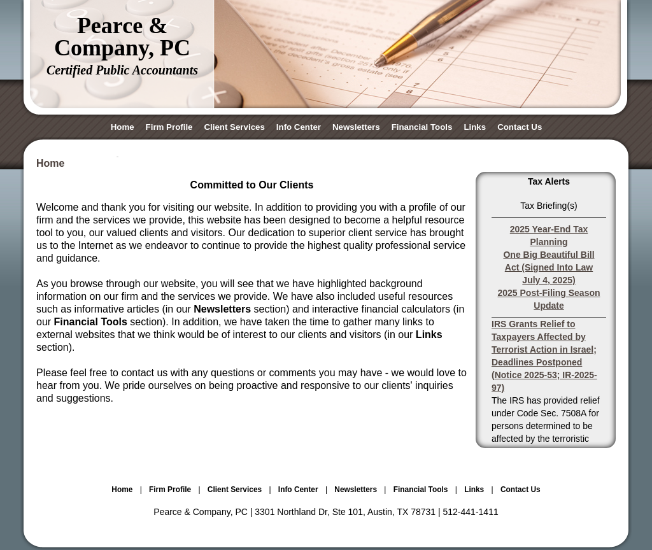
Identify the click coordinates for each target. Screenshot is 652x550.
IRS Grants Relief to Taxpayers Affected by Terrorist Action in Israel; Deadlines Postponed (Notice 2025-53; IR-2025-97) (544, 356)
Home (122, 127)
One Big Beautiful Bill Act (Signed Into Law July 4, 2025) (548, 267)
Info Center (298, 127)
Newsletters (356, 127)
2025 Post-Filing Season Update (548, 299)
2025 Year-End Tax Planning (549, 235)
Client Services (234, 127)
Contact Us (519, 127)
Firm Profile (169, 127)
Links (475, 127)
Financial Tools (422, 127)
